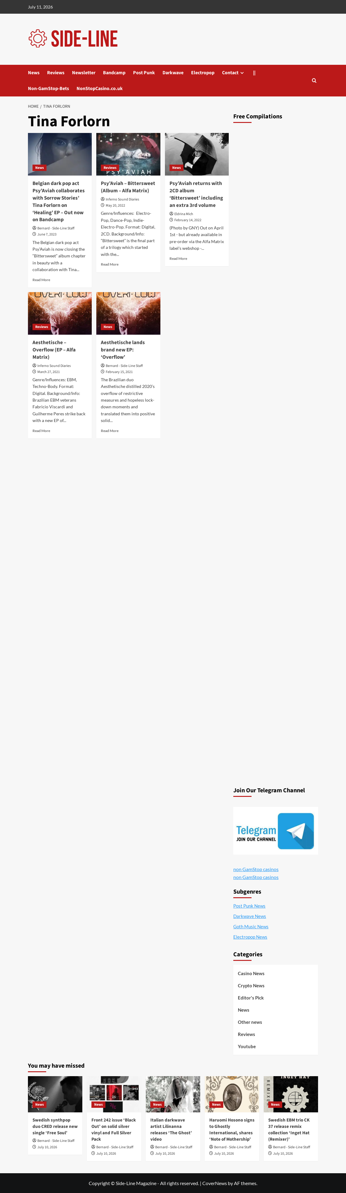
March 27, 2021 (48, 372)
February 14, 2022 (187, 220)
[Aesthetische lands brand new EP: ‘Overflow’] (128, 313)
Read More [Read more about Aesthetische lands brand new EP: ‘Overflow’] (109, 430)
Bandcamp (114, 72)
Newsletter (83, 72)
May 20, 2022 (115, 205)
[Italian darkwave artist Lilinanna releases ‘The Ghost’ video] (173, 1094)
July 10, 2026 (47, 1147)
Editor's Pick (251, 997)
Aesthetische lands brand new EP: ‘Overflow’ (123, 350)
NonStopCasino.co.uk (100, 88)
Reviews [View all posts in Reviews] (110, 167)
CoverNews (214, 1183)
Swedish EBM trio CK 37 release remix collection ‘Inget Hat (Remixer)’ (289, 1129)
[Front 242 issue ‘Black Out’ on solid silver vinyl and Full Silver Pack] (114, 1094)
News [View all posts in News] (39, 167)
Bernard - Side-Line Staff (55, 228)
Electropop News (250, 937)
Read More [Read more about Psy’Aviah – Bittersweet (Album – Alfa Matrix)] (109, 264)
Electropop (202, 72)
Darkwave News (249, 916)
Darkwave (173, 72)
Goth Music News (251, 926)
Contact (230, 72)
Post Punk (144, 72)
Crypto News (251, 985)
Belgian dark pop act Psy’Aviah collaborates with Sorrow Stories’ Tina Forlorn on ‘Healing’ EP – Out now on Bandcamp (59, 201)
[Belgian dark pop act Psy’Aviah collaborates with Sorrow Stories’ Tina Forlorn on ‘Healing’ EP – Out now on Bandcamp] (60, 154)
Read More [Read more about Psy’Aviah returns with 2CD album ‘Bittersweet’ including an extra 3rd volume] (178, 258)
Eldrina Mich (183, 214)
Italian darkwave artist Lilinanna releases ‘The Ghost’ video (171, 1129)
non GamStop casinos (256, 869)
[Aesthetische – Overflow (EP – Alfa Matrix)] (60, 313)
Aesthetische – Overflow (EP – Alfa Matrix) (54, 350)
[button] (314, 80)
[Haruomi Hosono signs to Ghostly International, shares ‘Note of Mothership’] (232, 1094)
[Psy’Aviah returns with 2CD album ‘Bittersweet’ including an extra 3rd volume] (197, 154)
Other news (250, 1022)
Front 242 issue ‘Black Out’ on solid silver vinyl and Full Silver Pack (113, 1129)
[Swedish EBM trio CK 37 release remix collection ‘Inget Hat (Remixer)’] (291, 1094)
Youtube (247, 1046)
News (33, 72)
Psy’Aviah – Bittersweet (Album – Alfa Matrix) (128, 187)
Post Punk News (249, 906)
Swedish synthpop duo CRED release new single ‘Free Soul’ (55, 1126)
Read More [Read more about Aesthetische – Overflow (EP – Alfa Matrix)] (41, 430)
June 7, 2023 (47, 234)
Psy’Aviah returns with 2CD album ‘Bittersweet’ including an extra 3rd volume (196, 194)
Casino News (251, 973)
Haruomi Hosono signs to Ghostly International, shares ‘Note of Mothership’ (232, 1129)
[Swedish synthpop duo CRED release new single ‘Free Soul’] (55, 1094)
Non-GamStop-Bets (48, 88)
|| (254, 72)
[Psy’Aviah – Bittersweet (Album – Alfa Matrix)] (128, 154)
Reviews (55, 72)
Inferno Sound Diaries (122, 199)
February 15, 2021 (119, 372)
